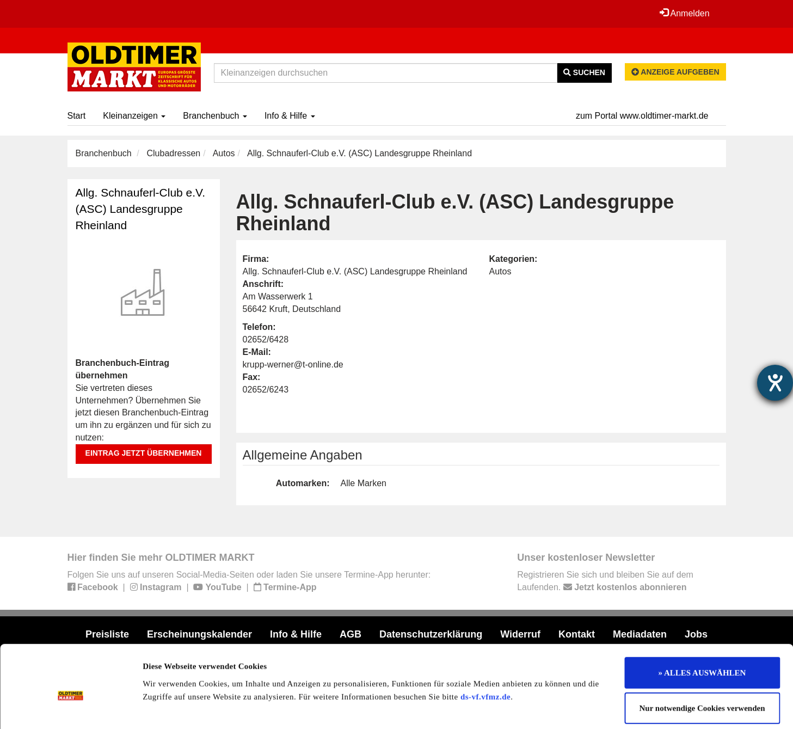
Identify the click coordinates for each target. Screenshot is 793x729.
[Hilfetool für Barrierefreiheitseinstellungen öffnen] (775, 383)
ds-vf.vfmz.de (485, 645)
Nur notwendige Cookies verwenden (702, 657)
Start (76, 115)
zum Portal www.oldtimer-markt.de (642, 115)
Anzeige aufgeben (675, 72)
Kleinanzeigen (134, 115)
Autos (224, 153)
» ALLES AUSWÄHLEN (702, 621)
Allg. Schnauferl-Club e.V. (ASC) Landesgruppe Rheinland (141, 208)
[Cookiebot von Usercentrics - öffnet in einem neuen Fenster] (70, 708)
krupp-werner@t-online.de (293, 364)
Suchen (584, 72)
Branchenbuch (215, 115)
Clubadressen (173, 153)
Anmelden (685, 13)
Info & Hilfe (290, 115)
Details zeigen (562, 707)
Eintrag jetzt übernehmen (143, 453)
